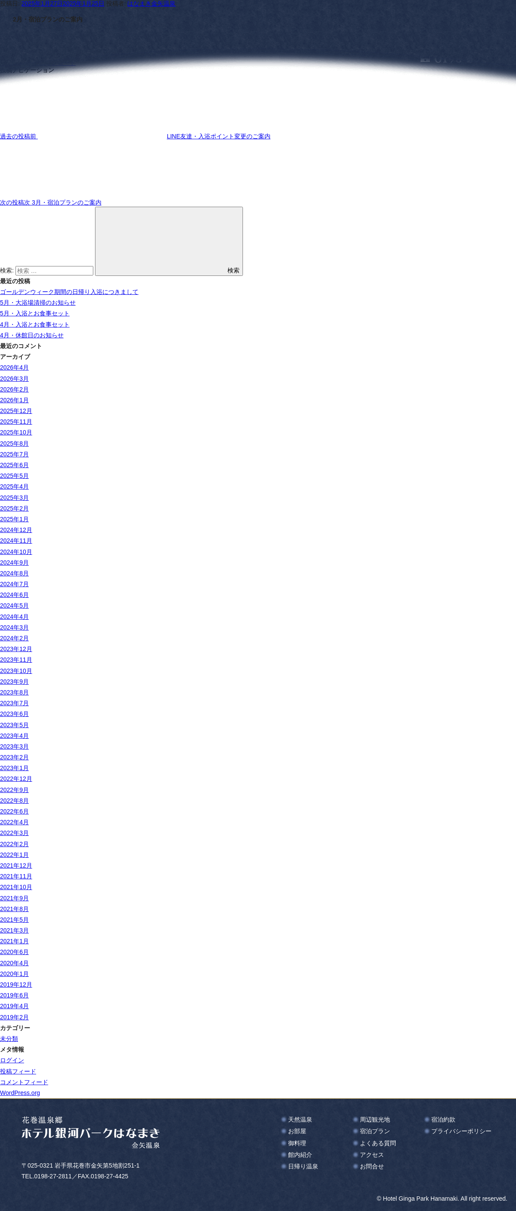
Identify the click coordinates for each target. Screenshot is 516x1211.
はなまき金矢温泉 (151, 3)
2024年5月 (14, 605)
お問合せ (372, 1166)
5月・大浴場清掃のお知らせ (38, 302)
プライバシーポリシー (461, 1131)
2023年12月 (16, 648)
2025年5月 (14, 475)
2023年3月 (14, 746)
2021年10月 (16, 887)
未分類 (9, 1038)
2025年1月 (14, 519)
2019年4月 (14, 1006)
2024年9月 (14, 562)
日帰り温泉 (303, 1166)
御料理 (297, 1143)
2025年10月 (16, 432)
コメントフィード (24, 1082)
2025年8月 (14, 443)
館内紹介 (300, 1154)
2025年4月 (14, 486)
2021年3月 (14, 930)
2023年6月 (14, 713)
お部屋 (297, 1131)
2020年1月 (14, 973)
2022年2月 (14, 844)
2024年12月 (16, 529)
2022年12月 (16, 778)
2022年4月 (14, 822)
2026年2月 (14, 389)
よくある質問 (378, 1143)
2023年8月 (14, 692)
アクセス (372, 1154)
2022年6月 (14, 811)
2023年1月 (14, 768)
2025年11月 (16, 421)
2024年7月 (14, 584)
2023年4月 (14, 735)
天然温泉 (300, 1119)
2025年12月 (16, 410)
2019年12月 (16, 984)
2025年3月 (14, 497)
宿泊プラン (375, 1131)
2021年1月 (14, 941)
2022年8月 (14, 800)
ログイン (12, 1060)
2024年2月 (14, 638)
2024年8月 (14, 573)
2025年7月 (14, 454)
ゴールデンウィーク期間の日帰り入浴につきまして (69, 291)
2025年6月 (14, 465)
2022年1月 (14, 854)
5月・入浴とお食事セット (35, 313)
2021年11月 (16, 876)
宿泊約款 (443, 1119)
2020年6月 (14, 951)
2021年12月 (16, 865)
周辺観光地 (375, 1119)
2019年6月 (14, 995)
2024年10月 (16, 551)
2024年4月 (14, 616)
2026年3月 (14, 378)
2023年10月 (16, 670)
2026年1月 (14, 400)
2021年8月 (14, 908)
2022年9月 (14, 789)
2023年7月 (14, 703)
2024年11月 (16, 540)
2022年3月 (14, 832)
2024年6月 (14, 594)
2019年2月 (14, 1017)
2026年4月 (14, 367)
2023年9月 (14, 681)
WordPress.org (20, 1092)
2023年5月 (14, 725)
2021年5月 (14, 919)
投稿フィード (18, 1071)
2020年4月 (14, 963)
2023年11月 (16, 659)
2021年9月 (14, 898)
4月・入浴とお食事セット (35, 324)
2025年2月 (14, 508)
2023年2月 (14, 757)
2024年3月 (14, 627)
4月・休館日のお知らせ (32, 335)
